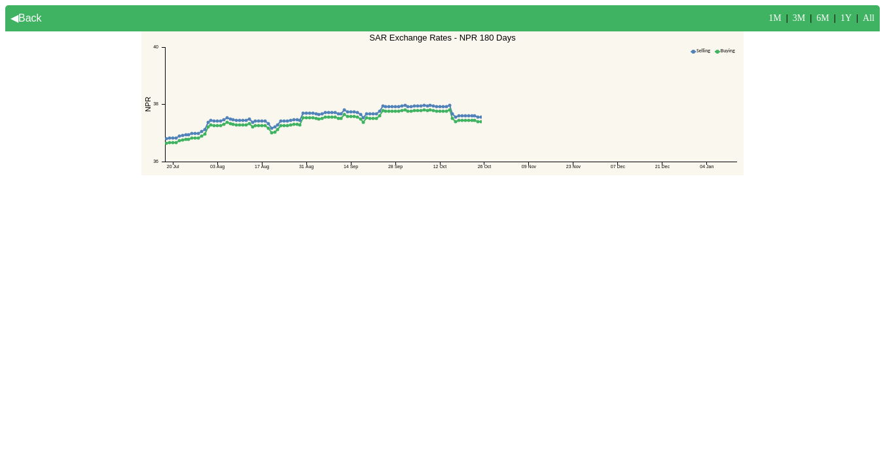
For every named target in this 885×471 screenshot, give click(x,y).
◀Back (26, 18)
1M (774, 18)
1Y (846, 18)
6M (822, 18)
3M (799, 18)
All (869, 18)
